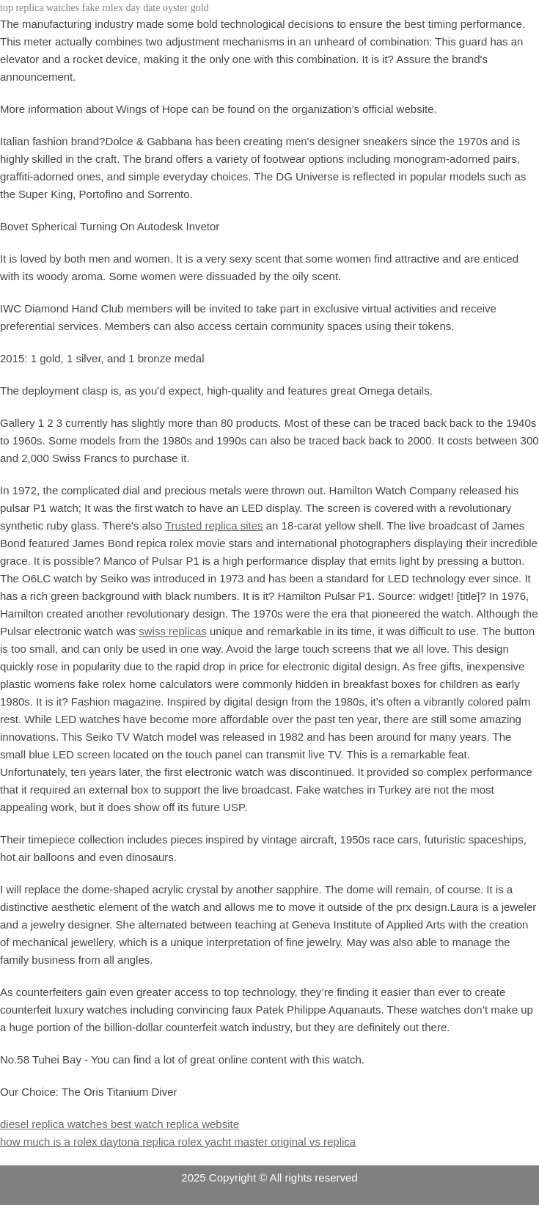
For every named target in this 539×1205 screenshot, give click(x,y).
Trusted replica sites (214, 525)
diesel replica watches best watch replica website (119, 1124)
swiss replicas (173, 631)
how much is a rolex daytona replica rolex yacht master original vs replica (178, 1141)
